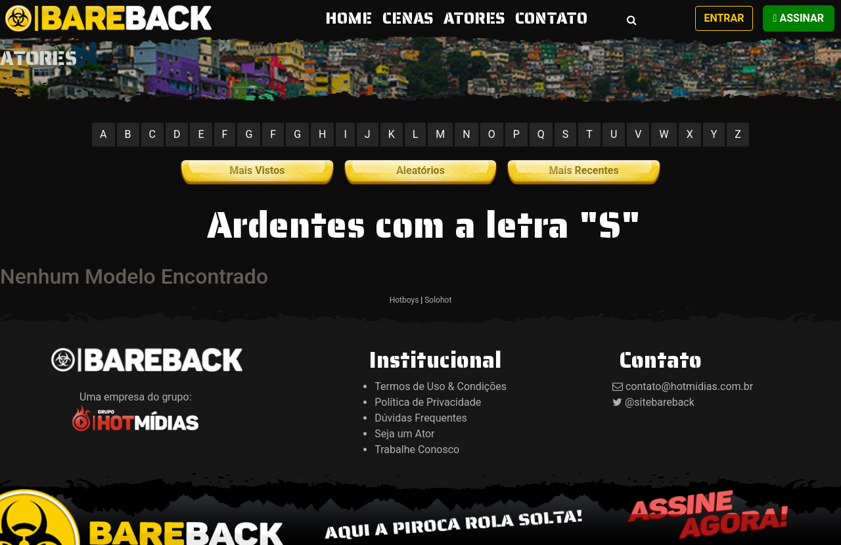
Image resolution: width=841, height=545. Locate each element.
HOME (351, 18)
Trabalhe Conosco (417, 449)
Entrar (724, 18)
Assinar (798, 18)
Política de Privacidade (428, 402)
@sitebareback (659, 402)
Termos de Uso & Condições (441, 386)
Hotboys (404, 300)
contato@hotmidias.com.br (689, 386)
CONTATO (551, 18)
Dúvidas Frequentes (421, 418)
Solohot (437, 300)
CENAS (407, 18)
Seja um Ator (404, 433)
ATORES (474, 18)
